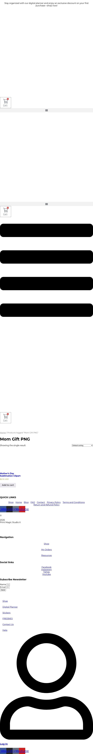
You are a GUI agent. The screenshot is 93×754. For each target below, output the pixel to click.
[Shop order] (82, 445)
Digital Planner (10, 607)
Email (3, 587)
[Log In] (46, 739)
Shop (46, 544)
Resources (46, 555)
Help (5, 630)
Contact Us (8, 624)
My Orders (46, 549)
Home (3, 433)
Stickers (6, 613)
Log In (4, 744)
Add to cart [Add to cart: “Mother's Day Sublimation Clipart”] (8, 485)
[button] (46, 110)
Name (3, 584)
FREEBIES (8, 618)
